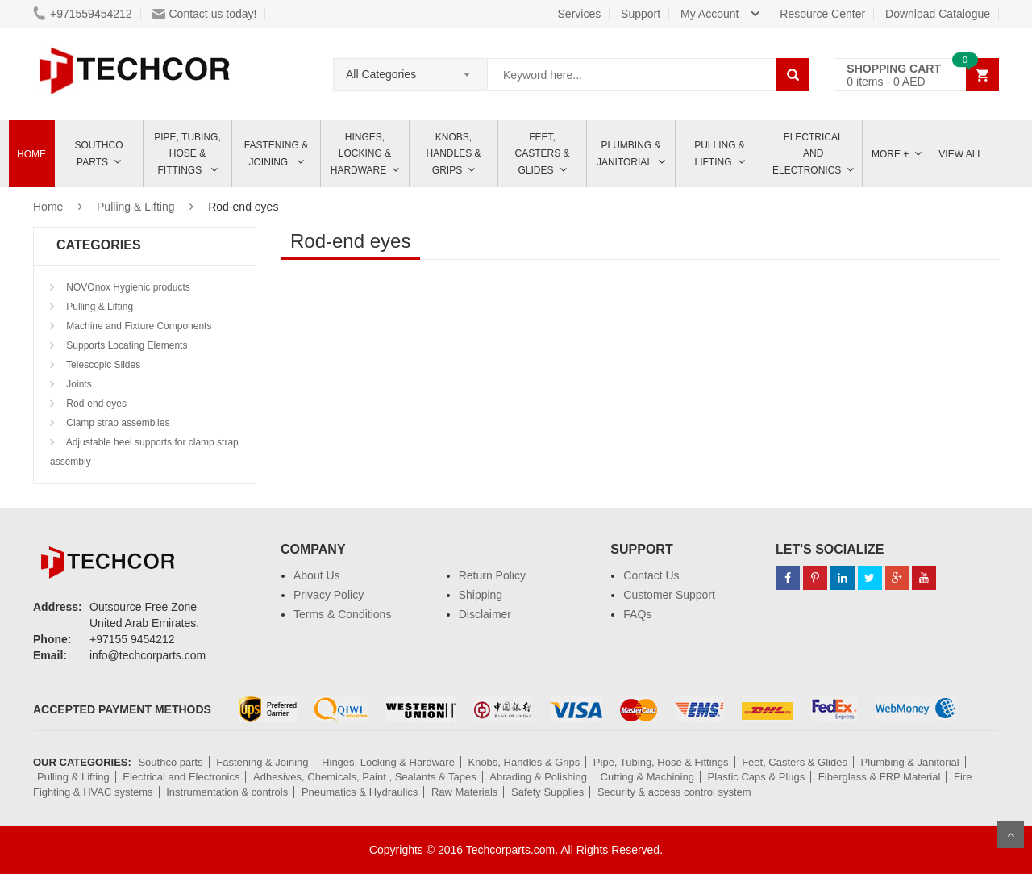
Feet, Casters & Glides (541, 154)
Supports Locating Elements (125, 345)
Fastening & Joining (276, 154)
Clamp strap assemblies (116, 423)
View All (960, 154)
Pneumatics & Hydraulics (360, 792)
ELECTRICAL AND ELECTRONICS (807, 154)
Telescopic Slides (102, 364)
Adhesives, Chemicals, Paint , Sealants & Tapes (364, 777)
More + (890, 154)
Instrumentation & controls (227, 792)
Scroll (1010, 834)
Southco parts (99, 154)
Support (640, 13)
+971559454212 (82, 13)
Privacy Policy (328, 594)
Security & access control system (674, 792)
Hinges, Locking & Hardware (361, 154)
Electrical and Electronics (181, 777)
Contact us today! (204, 13)
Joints (78, 384)
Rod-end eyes (95, 403)
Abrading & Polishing (538, 777)
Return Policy (492, 575)
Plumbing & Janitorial (629, 154)
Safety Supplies (547, 792)
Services (579, 13)
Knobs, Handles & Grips (453, 154)
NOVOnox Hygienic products (127, 287)
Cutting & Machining (647, 777)
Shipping (481, 594)
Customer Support (669, 594)
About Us (316, 575)
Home (31, 154)
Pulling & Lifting (719, 154)
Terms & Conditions (342, 614)
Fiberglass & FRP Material (879, 777)
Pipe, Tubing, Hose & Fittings (187, 154)
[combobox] (410, 69)
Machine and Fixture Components (137, 326)
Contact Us (651, 575)
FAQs (637, 614)
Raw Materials (464, 792)
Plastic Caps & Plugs (756, 777)
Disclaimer (485, 614)
